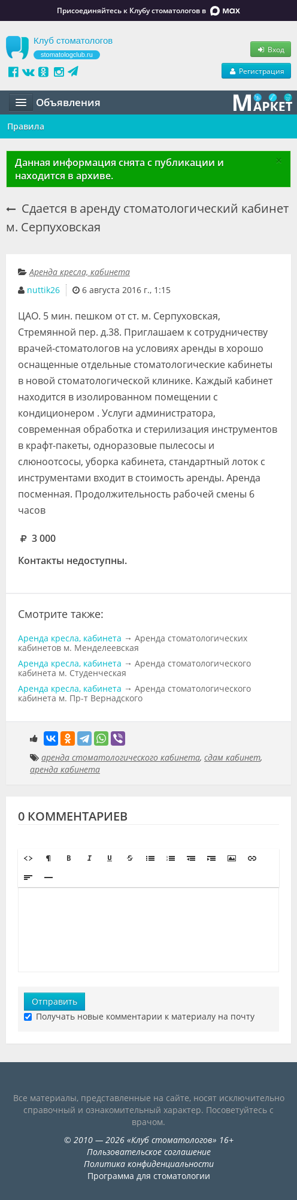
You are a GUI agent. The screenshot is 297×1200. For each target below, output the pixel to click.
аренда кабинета (65, 769)
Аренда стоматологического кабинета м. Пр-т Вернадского (134, 693)
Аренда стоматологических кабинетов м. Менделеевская (132, 642)
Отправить (54, 1001)
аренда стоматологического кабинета (120, 757)
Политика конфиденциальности (149, 1163)
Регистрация (256, 71)
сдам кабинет (232, 757)
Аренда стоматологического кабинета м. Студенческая (134, 668)
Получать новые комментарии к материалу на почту (139, 1016)
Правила (25, 126)
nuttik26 (43, 290)
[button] (28, 858)
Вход (270, 49)
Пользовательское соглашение (149, 1151)
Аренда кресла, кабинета (79, 272)
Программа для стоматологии (148, 1175)
